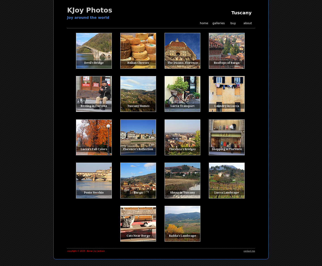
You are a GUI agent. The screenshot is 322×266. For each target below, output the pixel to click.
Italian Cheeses (138, 62)
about (248, 23)
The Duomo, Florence (182, 62)
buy (233, 23)
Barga (138, 192)
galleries (218, 23)
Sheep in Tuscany (182, 192)
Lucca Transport (183, 106)
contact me (249, 251)
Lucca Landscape (226, 192)
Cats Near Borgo (138, 235)
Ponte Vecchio (94, 192)
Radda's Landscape (182, 235)
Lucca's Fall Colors (94, 149)
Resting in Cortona (94, 106)
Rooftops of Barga (226, 62)
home (204, 23)
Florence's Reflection (138, 149)
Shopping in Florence (227, 149)
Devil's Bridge (94, 62)
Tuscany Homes (138, 106)
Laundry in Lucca (226, 106)
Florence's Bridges (182, 149)
